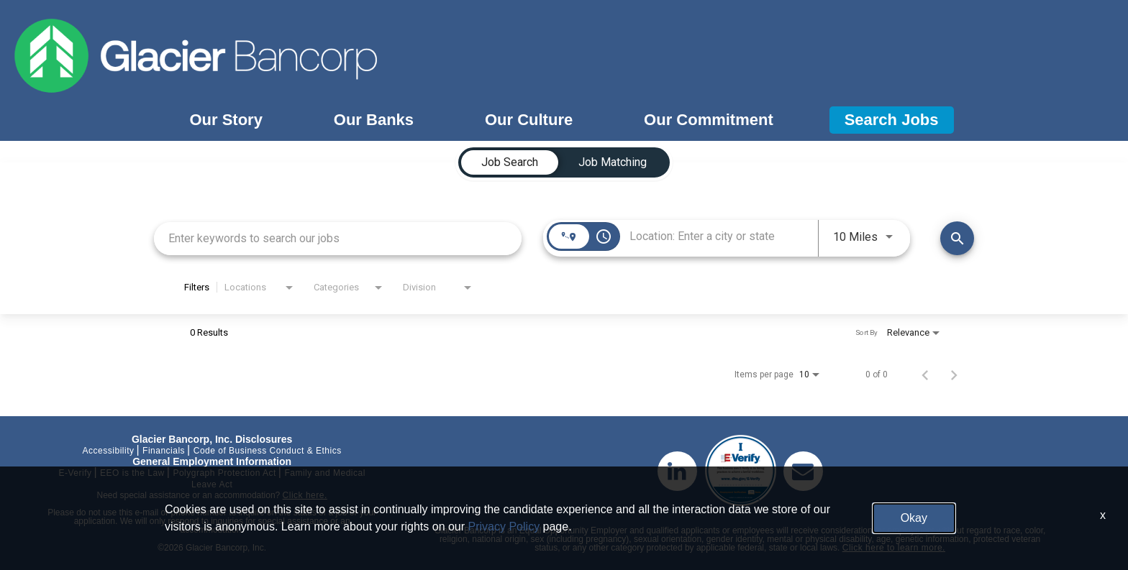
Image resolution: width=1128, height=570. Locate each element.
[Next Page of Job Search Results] (954, 374)
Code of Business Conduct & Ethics (268, 451)
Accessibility (109, 451)
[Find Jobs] (957, 238)
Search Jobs (892, 120)
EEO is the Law (132, 473)
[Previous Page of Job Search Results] (925, 374)
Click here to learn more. (893, 548)
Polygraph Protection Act (224, 473)
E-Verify (74, 473)
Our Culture (529, 120)
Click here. (305, 495)
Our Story (225, 120)
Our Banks (374, 120)
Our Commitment (708, 120)
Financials (163, 451)
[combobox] (337, 238)
